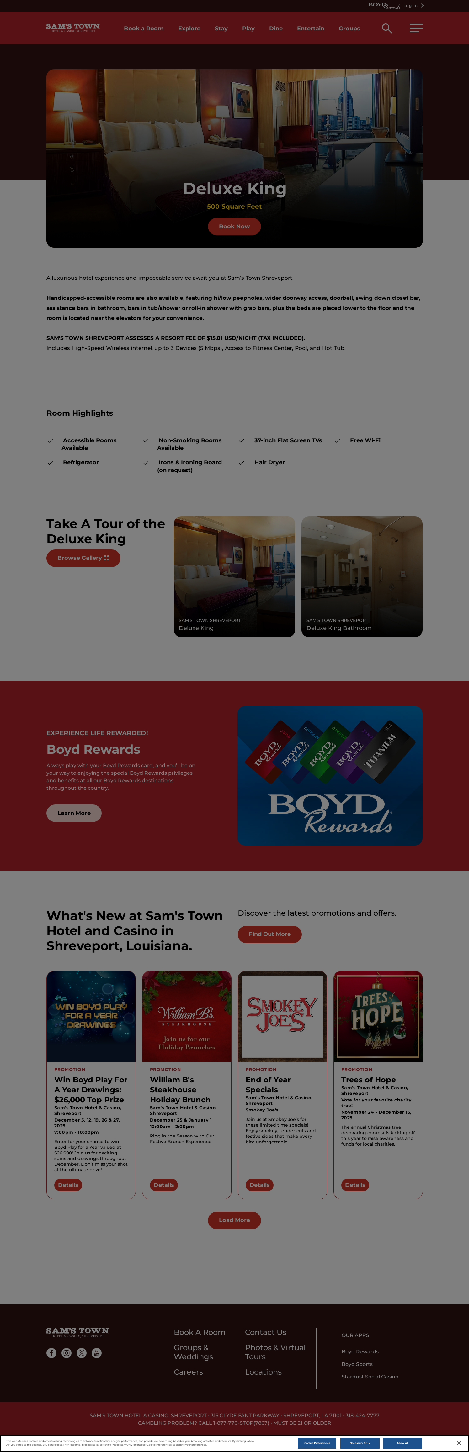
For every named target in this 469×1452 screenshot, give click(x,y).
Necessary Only (360, 1444)
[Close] (459, 1445)
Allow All (402, 1444)
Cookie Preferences (317, 1444)
